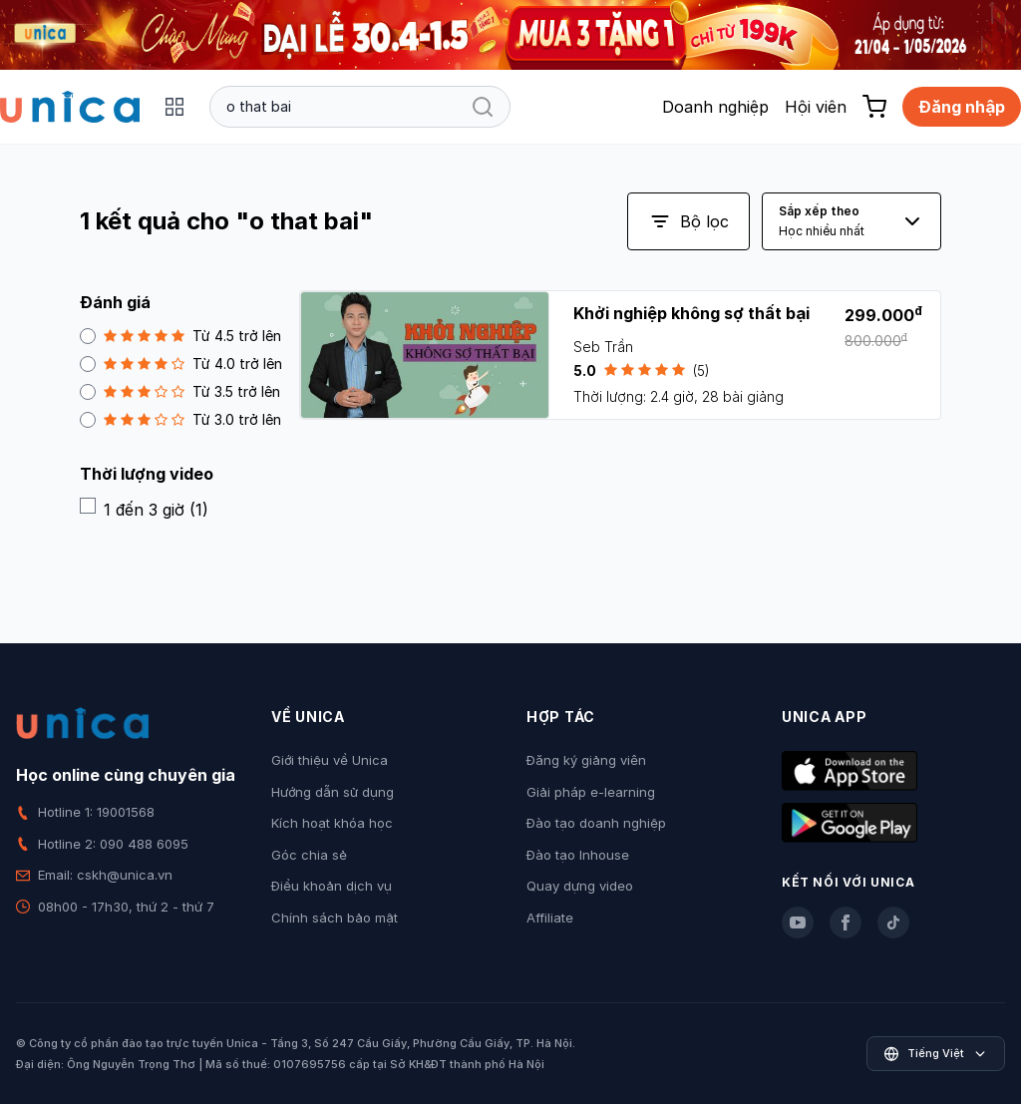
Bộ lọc (688, 221)
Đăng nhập (961, 107)
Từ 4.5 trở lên (180, 335)
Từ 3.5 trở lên (180, 391)
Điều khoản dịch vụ (331, 886)
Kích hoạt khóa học (332, 823)
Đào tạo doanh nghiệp (596, 823)
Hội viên (816, 107)
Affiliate (549, 917)
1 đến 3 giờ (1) (144, 509)
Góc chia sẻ (309, 855)
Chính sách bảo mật (334, 917)
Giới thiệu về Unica (329, 760)
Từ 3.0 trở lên (180, 419)
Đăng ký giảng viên (586, 760)
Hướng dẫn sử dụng (332, 792)
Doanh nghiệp (715, 107)
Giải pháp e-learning (590, 792)
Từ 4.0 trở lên (181, 363)
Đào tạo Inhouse (577, 855)
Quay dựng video (579, 886)
